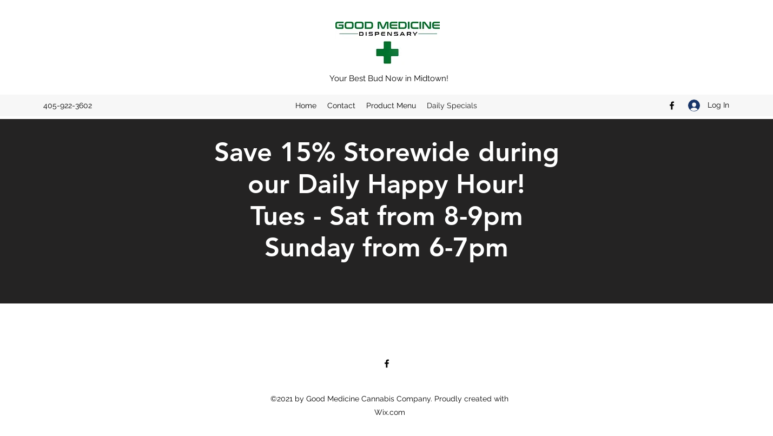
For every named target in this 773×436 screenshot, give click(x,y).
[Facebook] (671, 105)
